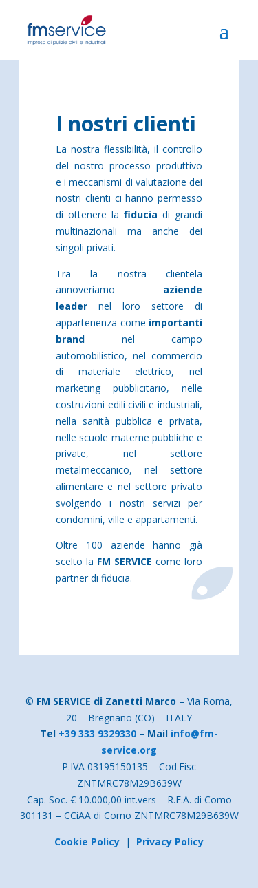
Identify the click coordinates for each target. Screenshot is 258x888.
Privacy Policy (170, 841)
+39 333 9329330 (97, 733)
